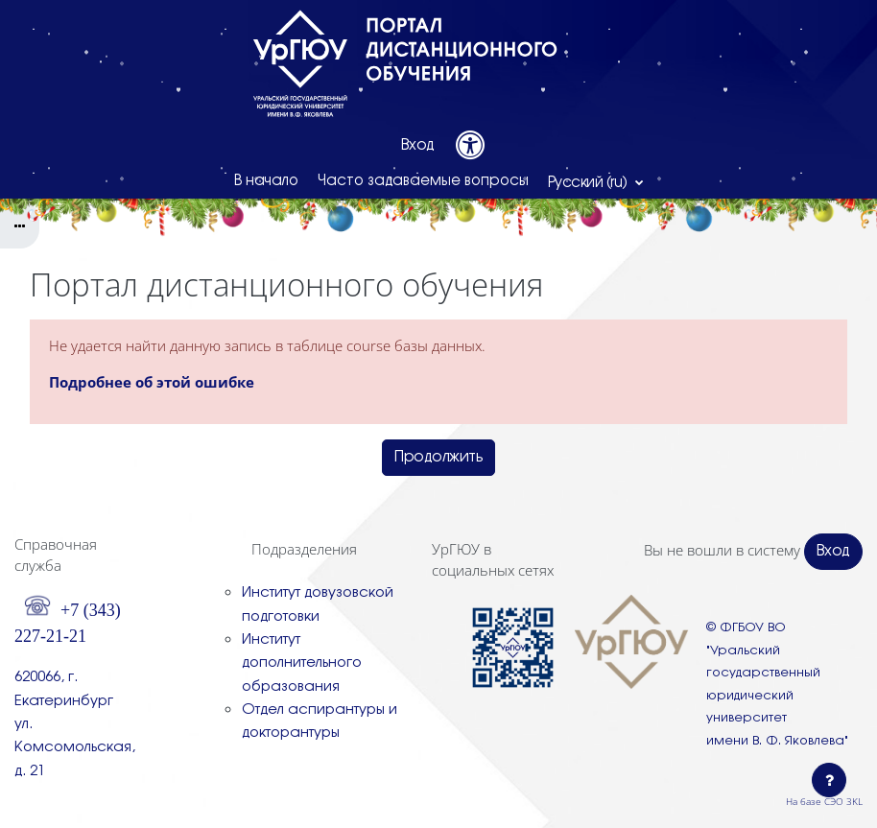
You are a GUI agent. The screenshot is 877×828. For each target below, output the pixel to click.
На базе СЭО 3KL (824, 801)
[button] (596, 182)
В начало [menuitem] (266, 181)
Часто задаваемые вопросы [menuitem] (423, 181)
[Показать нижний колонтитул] (829, 780)
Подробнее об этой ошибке (151, 381)
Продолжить (438, 457)
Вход (418, 145)
